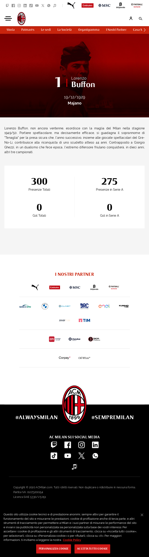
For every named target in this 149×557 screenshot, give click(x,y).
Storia (11, 29)
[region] (74, 532)
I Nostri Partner (116, 29)
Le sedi (46, 29)
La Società (64, 29)
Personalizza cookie (53, 549)
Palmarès (27, 29)
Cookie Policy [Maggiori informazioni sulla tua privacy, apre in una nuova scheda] (72, 540)
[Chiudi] (142, 515)
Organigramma (88, 29)
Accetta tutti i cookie (92, 549)
